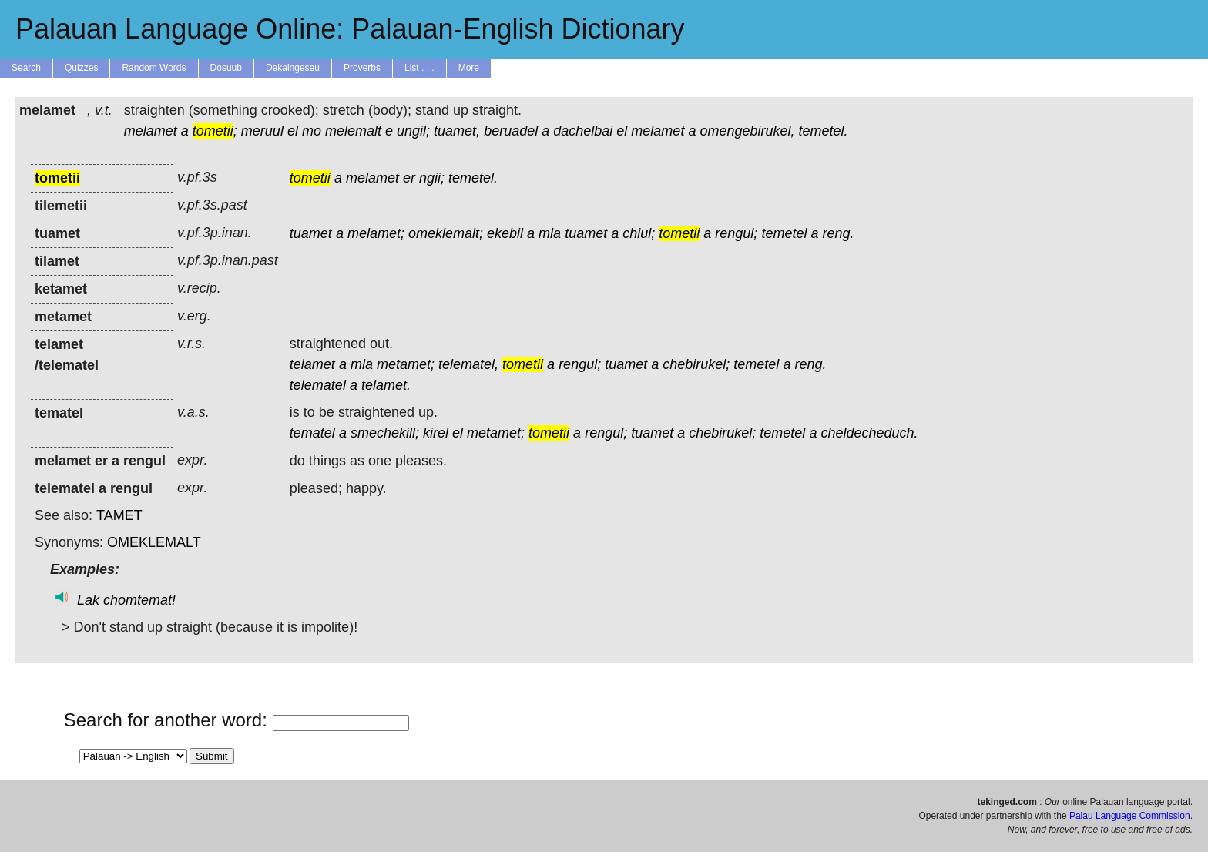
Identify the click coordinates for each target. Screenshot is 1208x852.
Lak (88, 600)
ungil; (413, 131)
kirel (435, 433)
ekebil (505, 233)
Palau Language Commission (1129, 815)
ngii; (432, 178)
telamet (312, 364)
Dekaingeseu (293, 67)
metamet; (406, 364)
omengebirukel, (747, 131)
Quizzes (81, 67)
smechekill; (385, 433)
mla (550, 233)
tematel (312, 433)
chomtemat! (139, 600)
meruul (262, 131)
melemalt (353, 131)
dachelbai (582, 131)
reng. (838, 233)
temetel (784, 233)
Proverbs (362, 67)
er (409, 178)
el (292, 131)
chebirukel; (696, 364)
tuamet (311, 233)
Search (26, 67)
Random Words (154, 67)
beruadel (511, 131)
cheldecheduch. (869, 433)
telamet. (386, 385)
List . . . (419, 67)
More (468, 67)
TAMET (119, 515)
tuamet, (457, 131)
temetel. (823, 131)
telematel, (468, 364)
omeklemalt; (445, 233)
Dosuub (226, 67)
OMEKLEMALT (154, 542)
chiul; (638, 233)
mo (311, 131)
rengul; (736, 233)
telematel (318, 385)
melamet (150, 131)
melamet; (375, 233)
